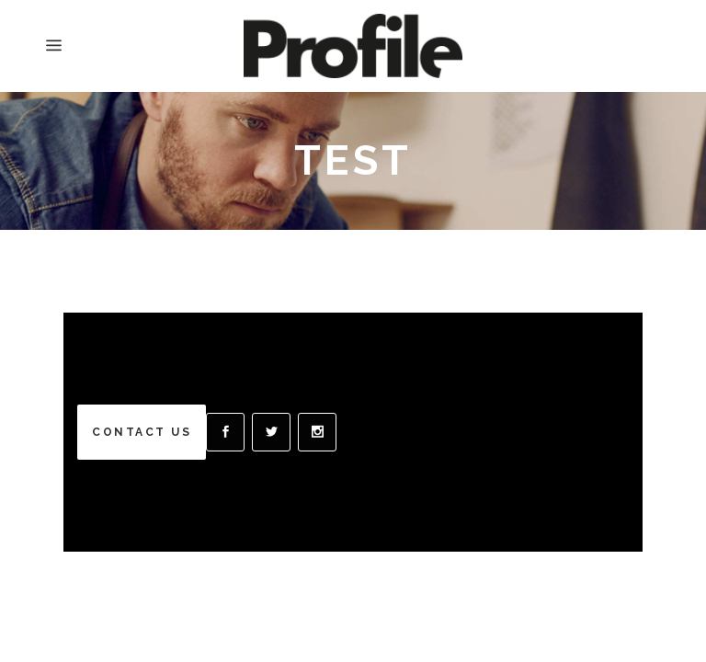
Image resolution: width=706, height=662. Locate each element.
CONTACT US (141, 432)
